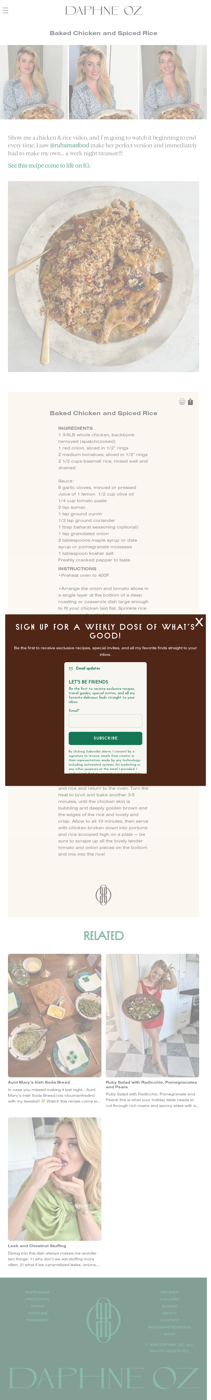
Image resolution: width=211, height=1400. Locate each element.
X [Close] (199, 621)
